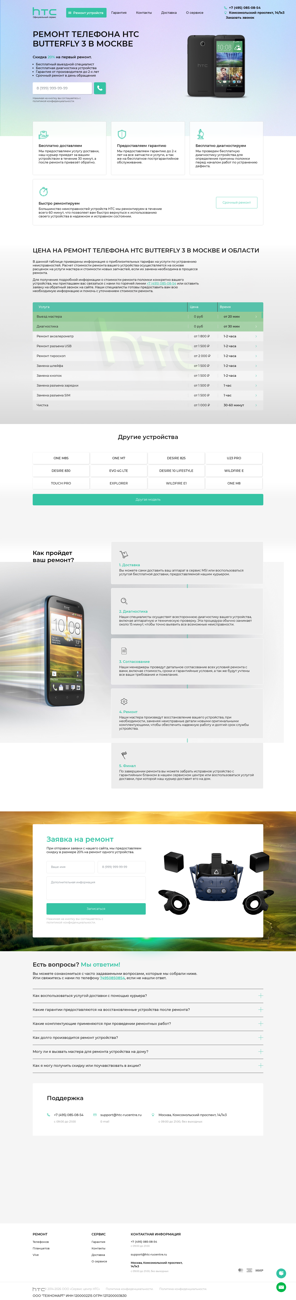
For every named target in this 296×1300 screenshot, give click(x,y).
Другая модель (148, 499)
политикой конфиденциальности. (54, 101)
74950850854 (112, 978)
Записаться (96, 909)
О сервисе (99, 1261)
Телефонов (41, 1242)
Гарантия (98, 1242)
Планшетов (41, 1248)
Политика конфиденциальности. (129, 1289)
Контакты (98, 1248)
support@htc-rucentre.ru (149, 1254)
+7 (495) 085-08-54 (161, 283)
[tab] (148, 1109)
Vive (36, 1255)
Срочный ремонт (237, 202)
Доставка (98, 1255)
